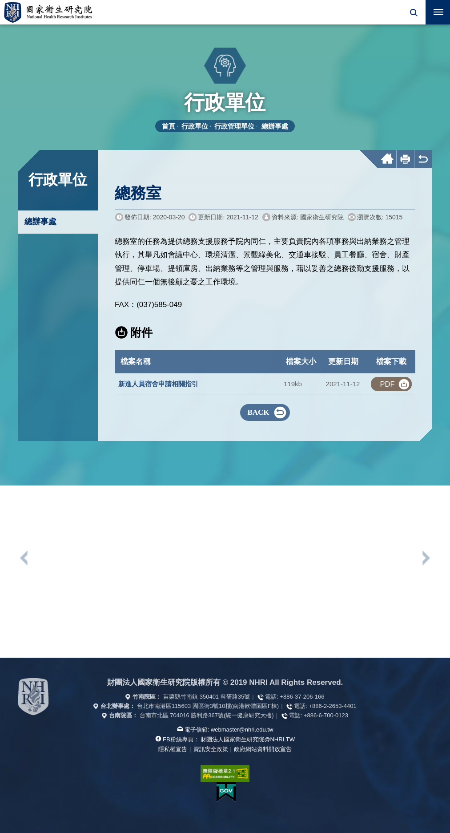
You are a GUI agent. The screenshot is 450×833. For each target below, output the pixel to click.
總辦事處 (274, 126)
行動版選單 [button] (434, 9)
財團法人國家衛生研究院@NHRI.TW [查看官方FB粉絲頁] (248, 739)
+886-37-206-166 (302, 696)
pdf (387, 384)
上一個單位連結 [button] (24, 558)
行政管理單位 (234, 126)
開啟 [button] (413, 12)
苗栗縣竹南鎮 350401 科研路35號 (206, 696)
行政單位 (194, 126)
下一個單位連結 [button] (425, 558)
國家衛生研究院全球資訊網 (48, 12)
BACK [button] (258, 412)
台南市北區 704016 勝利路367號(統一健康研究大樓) (207, 715)
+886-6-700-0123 (326, 715)
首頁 (168, 126)
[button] (413, 12)
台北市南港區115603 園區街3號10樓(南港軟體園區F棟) (208, 706)
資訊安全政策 (210, 749)
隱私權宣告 (172, 749)
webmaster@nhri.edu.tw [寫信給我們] (242, 729)
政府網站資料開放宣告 (263, 749)
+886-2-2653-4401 (332, 706)
